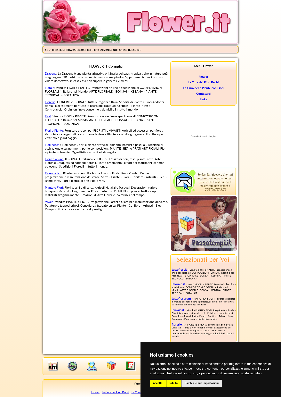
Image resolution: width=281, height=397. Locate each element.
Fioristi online (54, 159)
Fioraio (49, 87)
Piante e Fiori (54, 187)
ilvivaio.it (178, 310)
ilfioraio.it (178, 284)
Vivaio (49, 201)
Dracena (50, 73)
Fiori (48, 116)
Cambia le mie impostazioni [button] (202, 383)
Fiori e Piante (54, 130)
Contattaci (203, 93)
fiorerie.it (178, 324)
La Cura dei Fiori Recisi (203, 82)
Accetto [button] (158, 383)
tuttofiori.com (181, 298)
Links (203, 99)
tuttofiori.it (179, 269)
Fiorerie (50, 102)
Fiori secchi (52, 144)
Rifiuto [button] (174, 383)
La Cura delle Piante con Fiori (203, 88)
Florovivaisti (53, 173)
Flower (203, 76)
